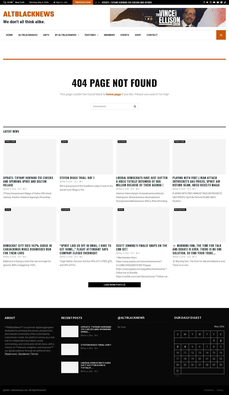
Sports (64, 141)
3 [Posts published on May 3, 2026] (177, 346)
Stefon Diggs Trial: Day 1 (77, 178)
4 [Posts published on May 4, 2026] (185, 346)
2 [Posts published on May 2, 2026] (220, 340)
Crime (8, 209)
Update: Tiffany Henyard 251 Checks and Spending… (129, 2)
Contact (152, 34)
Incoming (122, 141)
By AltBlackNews (65, 34)
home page (113, 94)
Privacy (220, 390)
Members (109, 34)
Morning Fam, (180, 209)
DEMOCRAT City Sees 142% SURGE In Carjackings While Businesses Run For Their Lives (27, 249)
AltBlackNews (28, 14)
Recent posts (71, 318)
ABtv (46, 34)
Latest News (11, 131)
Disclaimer (209, 390)
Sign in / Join (60, 2)
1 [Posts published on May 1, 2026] (214, 340)
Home (9, 34)
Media (120, 209)
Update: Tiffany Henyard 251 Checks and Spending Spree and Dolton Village (28, 181)
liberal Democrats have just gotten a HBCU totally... (96, 365)
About (10, 318)
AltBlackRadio (28, 34)
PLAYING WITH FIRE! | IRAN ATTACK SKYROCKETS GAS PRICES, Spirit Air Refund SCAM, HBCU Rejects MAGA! (196, 181)
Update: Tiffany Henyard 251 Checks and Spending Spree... (96, 329)
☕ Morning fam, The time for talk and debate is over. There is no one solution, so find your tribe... (197, 249)
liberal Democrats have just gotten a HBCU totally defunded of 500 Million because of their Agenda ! (141, 181)
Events (125, 34)
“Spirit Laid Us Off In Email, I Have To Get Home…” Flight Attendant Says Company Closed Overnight (85, 249)
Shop (138, 34)
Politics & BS (10, 141)
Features (90, 34)
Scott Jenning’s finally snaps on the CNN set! (141, 247)
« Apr (176, 375)
